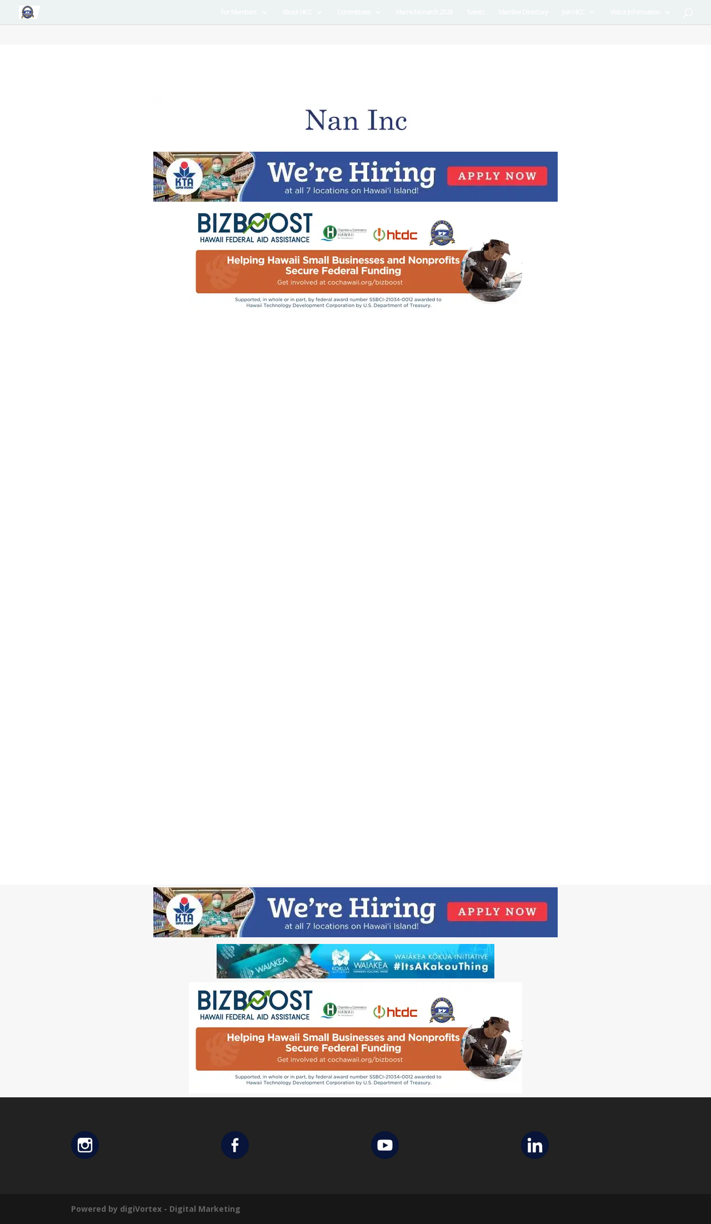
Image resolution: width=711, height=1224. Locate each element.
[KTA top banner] (355, 198)
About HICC (297, 12)
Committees (353, 12)
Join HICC (573, 12)
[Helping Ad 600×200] (355, 313)
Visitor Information (635, 12)
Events (475, 12)
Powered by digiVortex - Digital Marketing (156, 1208)
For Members (239, 12)
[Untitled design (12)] (355, 142)
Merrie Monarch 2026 (424, 12)
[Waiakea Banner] (355, 975)
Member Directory (523, 12)
